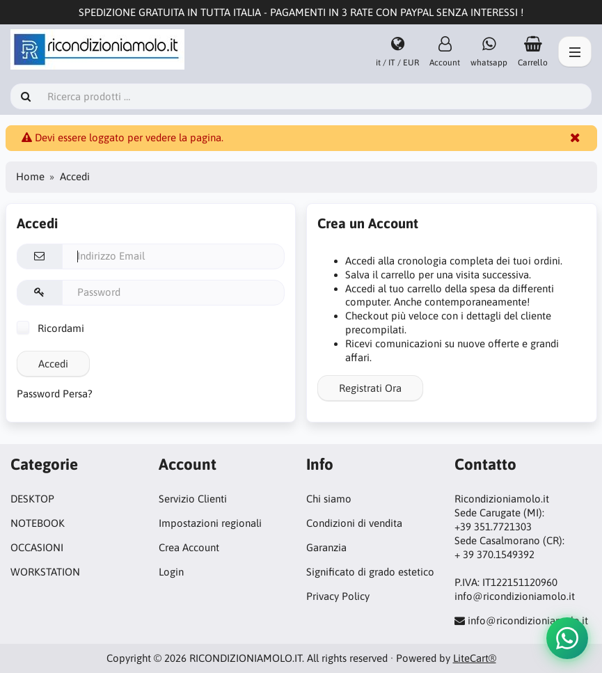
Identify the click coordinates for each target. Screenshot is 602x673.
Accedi (53, 364)
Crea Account (189, 547)
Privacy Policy (338, 596)
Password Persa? (55, 393)
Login (171, 572)
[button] (567, 638)
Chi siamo (328, 499)
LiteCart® (474, 658)
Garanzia (326, 547)
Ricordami (50, 328)
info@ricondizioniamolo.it (528, 620)
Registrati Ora (370, 388)
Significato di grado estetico (370, 572)
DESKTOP (32, 499)
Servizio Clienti (193, 499)
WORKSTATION (45, 572)
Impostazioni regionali (210, 523)
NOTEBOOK (37, 523)
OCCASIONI (36, 547)
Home (30, 176)
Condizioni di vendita (354, 523)
